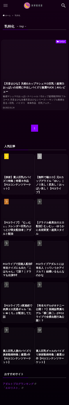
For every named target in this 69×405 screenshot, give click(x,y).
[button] (63, 5)
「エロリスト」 (13, 388)
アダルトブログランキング (19, 383)
